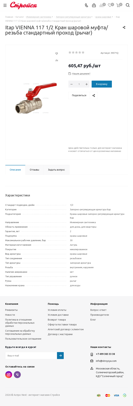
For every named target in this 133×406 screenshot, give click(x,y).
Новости (10, 314)
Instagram (8, 374)
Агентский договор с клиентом (66, 329)
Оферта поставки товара (62, 324)
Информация (99, 303)
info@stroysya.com (106, 361)
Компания (11, 303)
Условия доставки (58, 314)
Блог (93, 319)
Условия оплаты (57, 310)
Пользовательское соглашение (23, 338)
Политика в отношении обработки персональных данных (19, 322)
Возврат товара (57, 319)
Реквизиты (11, 310)
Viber (17, 374)
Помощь (53, 303)
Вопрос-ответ (98, 310)
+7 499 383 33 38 (105, 354)
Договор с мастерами (60, 334)
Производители (99, 314)
